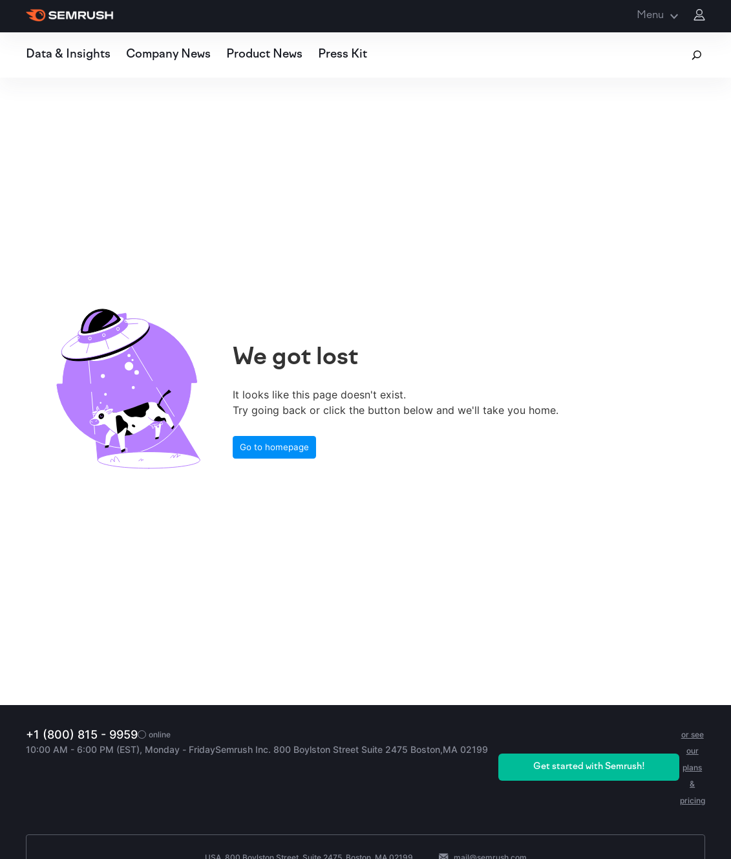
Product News (264, 55)
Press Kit (342, 55)
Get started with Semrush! (589, 767)
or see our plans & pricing (692, 767)
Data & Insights (68, 55)
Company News (168, 55)
